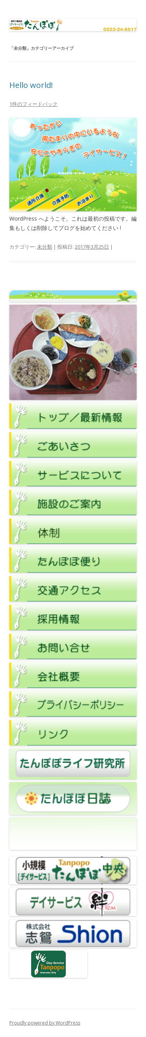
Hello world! (31, 85)
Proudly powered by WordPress (44, 1022)
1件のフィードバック (33, 103)
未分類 (44, 246)
